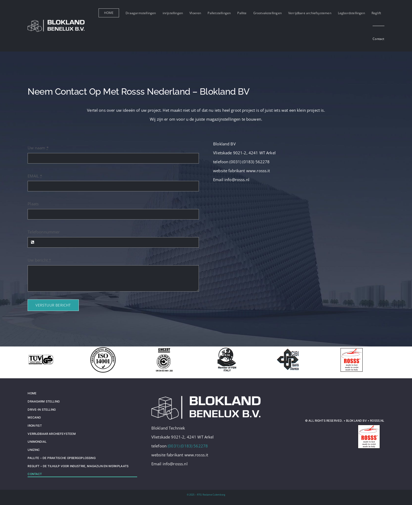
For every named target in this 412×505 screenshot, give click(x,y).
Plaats (33, 203)
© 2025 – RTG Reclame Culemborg (206, 494)
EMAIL (35, 175)
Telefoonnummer (44, 231)
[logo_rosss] (369, 425)
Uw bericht (39, 260)
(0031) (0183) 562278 (188, 445)
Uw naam (38, 147)
